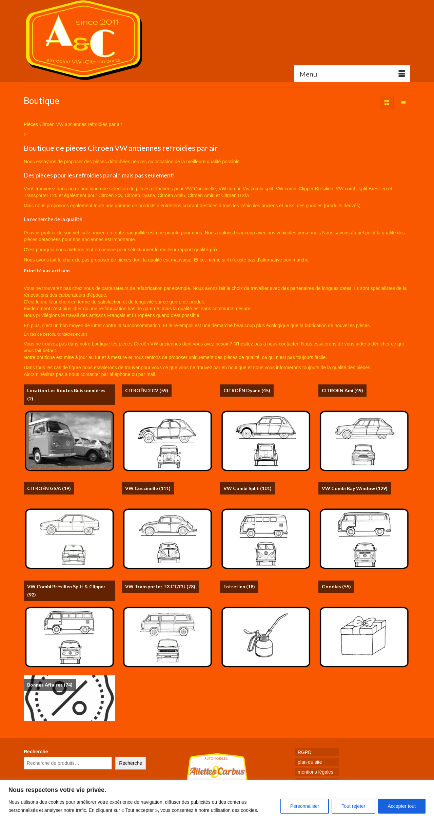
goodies (314, 205)
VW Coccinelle (200, 188)
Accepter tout (402, 806)
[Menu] (352, 73)
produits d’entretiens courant (169, 205)
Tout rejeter (353, 806)
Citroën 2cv (110, 195)
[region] (217, 800)
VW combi (229, 188)
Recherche (36, 751)
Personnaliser (304, 806)
